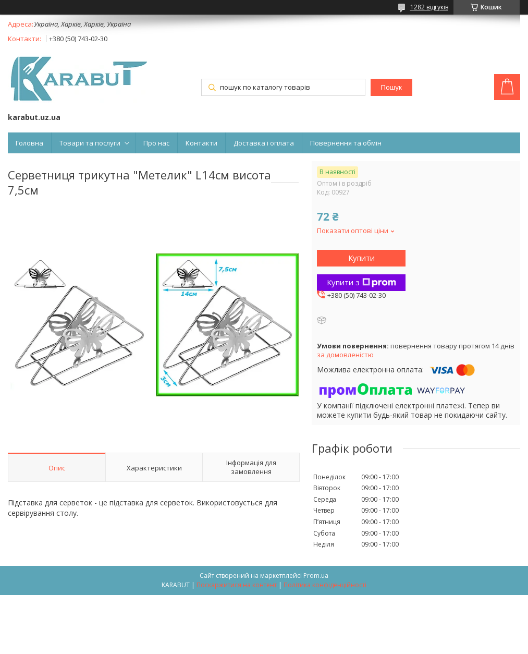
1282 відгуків (429, 7)
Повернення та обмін (346, 143)
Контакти (201, 143)
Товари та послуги (89, 143)
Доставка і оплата (264, 143)
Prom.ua (315, 575)
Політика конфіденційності (325, 584)
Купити (361, 257)
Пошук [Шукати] (391, 87)
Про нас (156, 143)
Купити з (361, 282)
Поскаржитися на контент (237, 584)
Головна (29, 143)
